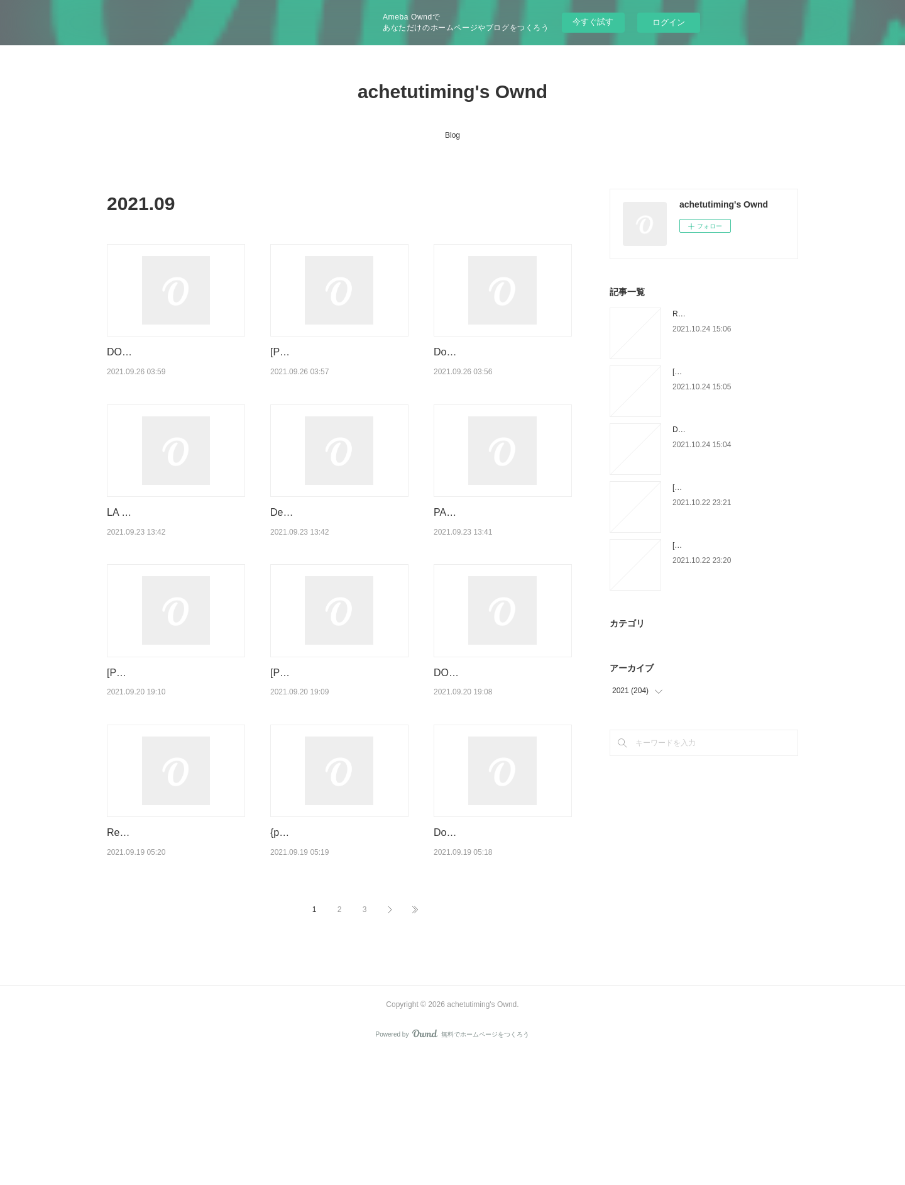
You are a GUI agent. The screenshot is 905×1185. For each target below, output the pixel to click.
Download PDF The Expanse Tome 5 (734, 429)
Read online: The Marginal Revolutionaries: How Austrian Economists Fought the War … (175, 945)
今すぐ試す (593, 21)
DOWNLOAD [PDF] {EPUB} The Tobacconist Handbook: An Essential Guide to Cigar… (174, 368)
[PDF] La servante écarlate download (734, 371)
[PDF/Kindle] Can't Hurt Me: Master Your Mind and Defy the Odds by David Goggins (339, 368)
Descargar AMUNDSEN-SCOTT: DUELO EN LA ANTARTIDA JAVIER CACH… (337, 560)
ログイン (668, 22)
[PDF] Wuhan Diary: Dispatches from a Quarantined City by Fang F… (337, 753)
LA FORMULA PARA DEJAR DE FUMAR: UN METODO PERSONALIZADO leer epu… (174, 560)
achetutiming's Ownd (452, 91)
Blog (452, 135)
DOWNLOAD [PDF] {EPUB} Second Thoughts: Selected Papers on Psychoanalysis (496, 753)
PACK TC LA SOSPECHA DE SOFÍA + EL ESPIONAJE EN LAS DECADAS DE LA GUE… (502, 560)
